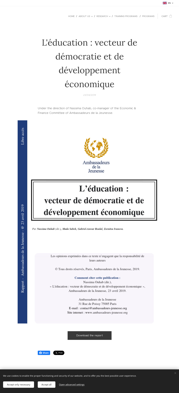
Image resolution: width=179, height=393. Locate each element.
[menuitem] (72, 16)
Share (44, 353)
